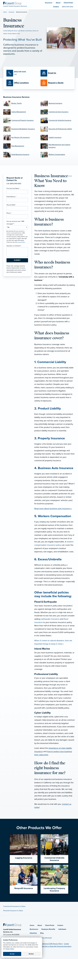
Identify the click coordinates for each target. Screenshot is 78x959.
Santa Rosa (28, 31)
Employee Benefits (48, 929)
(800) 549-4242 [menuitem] (67, 7)
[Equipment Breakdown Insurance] (20, 129)
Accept (12, 954)
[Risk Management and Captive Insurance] (58, 146)
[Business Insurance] (58, 103)
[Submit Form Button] (17, 260)
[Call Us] (21, 73)
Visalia (10, 33)
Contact (60, 925)
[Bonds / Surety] (20, 103)
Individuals (62, 929)
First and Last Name (13, 188)
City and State (11, 205)
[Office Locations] (21, 83)
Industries (33, 933)
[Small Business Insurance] (20, 154)
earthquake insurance (50, 619)
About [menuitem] (58, 3)
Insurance (11, 12)
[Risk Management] (20, 146)
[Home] (12, 925)
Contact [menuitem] (56, 7)
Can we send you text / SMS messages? (15, 222)
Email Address (11, 197)
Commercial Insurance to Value (14, 906)
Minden (23, 31)
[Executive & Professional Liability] (58, 129)
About (39, 925)
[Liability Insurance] (58, 137)
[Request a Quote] (56, 83)
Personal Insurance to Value (13, 911)
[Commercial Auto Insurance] (58, 112)
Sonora (34, 31)
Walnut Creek (16, 33)
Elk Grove (14, 31)
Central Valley (7, 31)
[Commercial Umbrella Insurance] (58, 120)
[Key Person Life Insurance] (20, 137)
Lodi (19, 31)
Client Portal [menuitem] (68, 3)
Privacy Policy (10, 949)
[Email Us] (52, 73)
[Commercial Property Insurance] (20, 120)
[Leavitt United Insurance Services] (12, 3)
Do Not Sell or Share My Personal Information (55, 946)
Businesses (34, 929)
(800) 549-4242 (46, 938)
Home (5, 12)
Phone (8, 213)
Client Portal (49, 925)
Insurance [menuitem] (48, 3)
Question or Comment (13, 246)
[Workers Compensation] (58, 154)
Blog (42, 933)
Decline (31, 954)
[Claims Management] (20, 112)
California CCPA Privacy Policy (52, 944)
